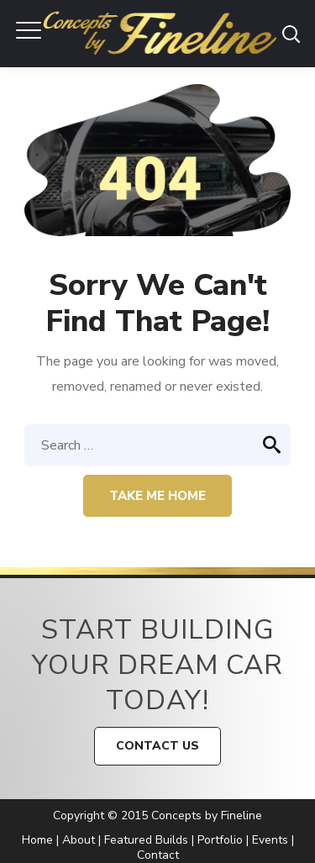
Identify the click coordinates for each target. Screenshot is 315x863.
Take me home (157, 495)
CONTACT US (157, 746)
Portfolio (220, 840)
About (78, 840)
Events (270, 840)
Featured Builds (146, 840)
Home (37, 840)
